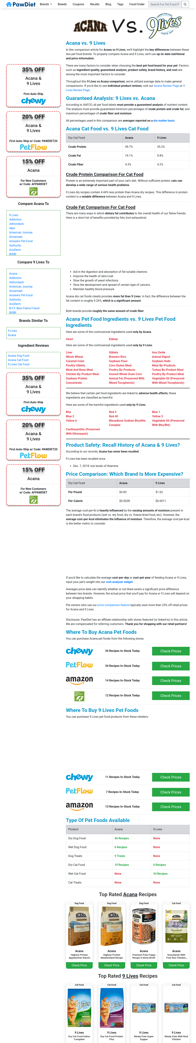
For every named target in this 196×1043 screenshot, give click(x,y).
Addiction (15, 219)
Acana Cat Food (18, 360)
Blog (108, 4)
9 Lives (13, 215)
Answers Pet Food (21, 241)
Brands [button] (45, 4)
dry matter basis (164, 120)
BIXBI (12, 254)
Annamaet (15, 237)
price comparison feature (114, 605)
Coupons (78, 4)
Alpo (12, 228)
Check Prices (170, 651)
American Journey (21, 232)
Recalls (94, 4)
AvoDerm (15, 250)
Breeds (62, 4)
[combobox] (165, 4)
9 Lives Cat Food (18, 364)
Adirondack (16, 224)
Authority (15, 245)
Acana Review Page (166, 86)
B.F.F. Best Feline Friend (24, 308)
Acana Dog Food (18, 355)
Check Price (79, 965)
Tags (120, 4)
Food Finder (137, 4)
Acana (13, 273)
